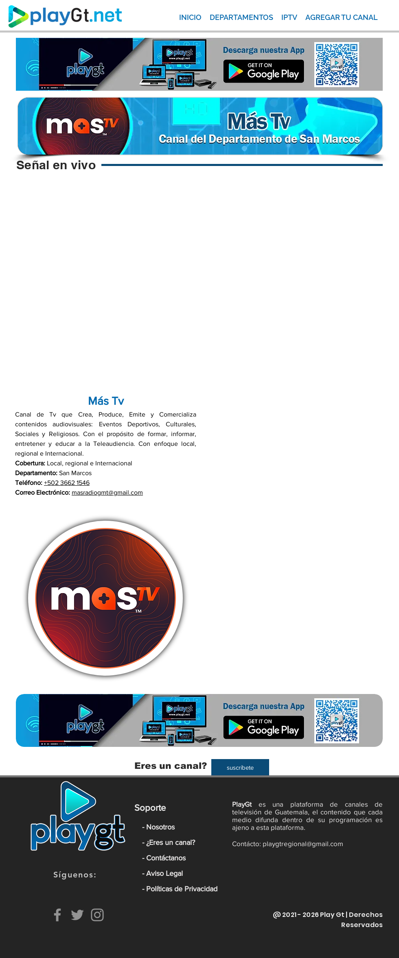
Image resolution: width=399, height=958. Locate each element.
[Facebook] (57, 914)
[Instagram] (97, 914)
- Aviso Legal (162, 873)
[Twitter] (77, 914)
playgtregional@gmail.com (303, 843)
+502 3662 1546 (67, 482)
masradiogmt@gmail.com (107, 492)
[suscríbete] (240, 767)
